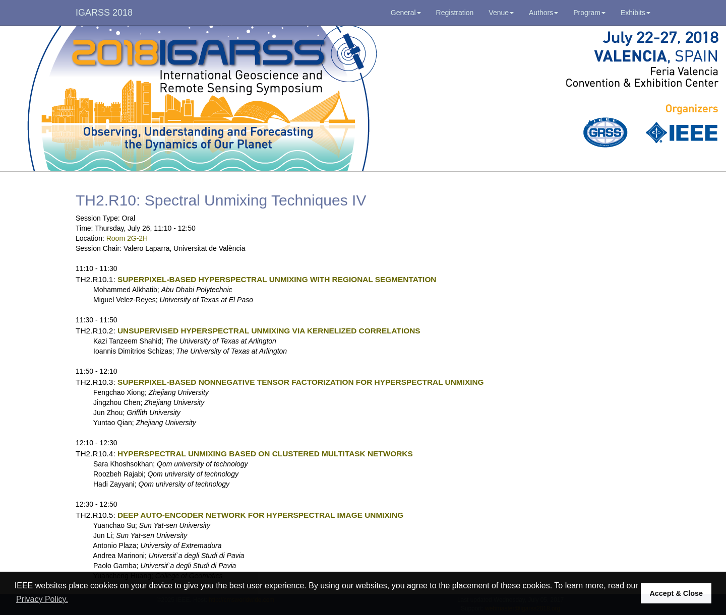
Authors (543, 13)
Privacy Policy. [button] (42, 599)
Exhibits (635, 13)
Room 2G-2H (127, 238)
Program (589, 13)
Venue (501, 13)
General (406, 13)
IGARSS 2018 (104, 13)
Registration (455, 13)
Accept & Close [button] (676, 593)
